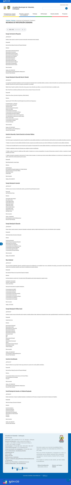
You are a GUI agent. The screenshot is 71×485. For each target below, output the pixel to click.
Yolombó (8, 20)
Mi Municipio (44, 13)
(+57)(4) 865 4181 (18, 449)
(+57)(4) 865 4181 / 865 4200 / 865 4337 (19, 446)
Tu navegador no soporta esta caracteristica (16, 29)
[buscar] (55, 8)
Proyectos (64, 13)
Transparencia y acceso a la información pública (9, 14)
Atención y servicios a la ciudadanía (24, 14)
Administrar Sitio (64, 4)
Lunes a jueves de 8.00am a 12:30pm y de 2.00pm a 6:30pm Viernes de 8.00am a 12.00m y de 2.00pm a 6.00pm (18, 443)
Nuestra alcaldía (55, 13)
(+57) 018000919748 (16, 447)
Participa (35, 13)
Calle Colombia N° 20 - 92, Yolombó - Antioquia (19, 439)
